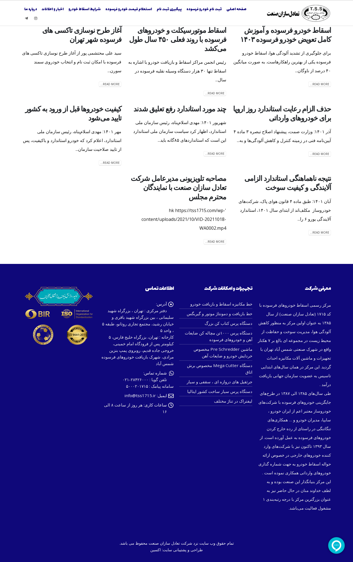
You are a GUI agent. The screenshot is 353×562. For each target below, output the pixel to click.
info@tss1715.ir (140, 395)
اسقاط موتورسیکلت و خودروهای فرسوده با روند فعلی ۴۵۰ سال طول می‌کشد (177, 39)
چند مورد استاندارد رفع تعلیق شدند (179, 109)
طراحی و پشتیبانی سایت (183, 549)
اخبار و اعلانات (53, 9)
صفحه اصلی (236, 9)
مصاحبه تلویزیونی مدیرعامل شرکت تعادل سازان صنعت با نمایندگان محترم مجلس (178, 187)
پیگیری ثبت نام (169, 9)
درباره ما (30, 9)
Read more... (319, 84)
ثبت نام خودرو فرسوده (204, 9)
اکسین (155, 549)
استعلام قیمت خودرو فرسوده (128, 9)
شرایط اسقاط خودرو (84, 9)
